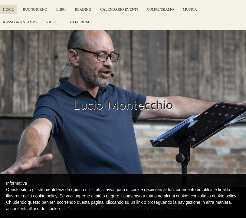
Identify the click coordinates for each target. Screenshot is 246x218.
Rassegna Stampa (20, 22)
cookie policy (224, 195)
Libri (61, 9)
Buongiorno (35, 9)
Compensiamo (160, 9)
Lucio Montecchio (123, 105)
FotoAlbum (78, 22)
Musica (190, 9)
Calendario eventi (119, 9)
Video (51, 22)
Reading (83, 9)
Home (8, 9)
